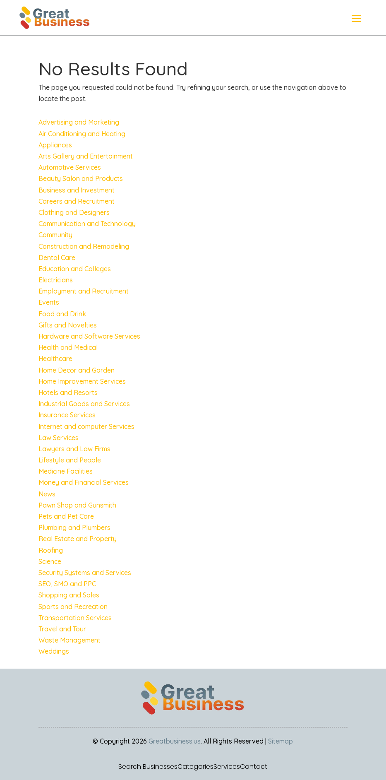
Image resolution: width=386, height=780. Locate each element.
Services (226, 767)
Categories (195, 767)
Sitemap (280, 741)
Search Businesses (147, 767)
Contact (253, 767)
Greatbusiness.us (175, 741)
